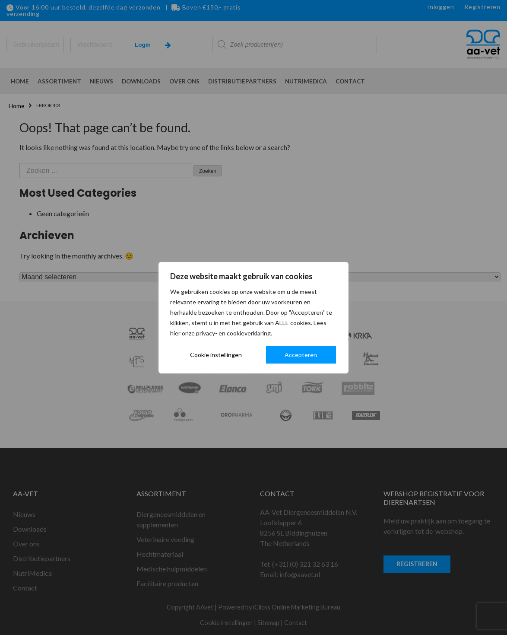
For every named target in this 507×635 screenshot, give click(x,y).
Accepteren (301, 354)
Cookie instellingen (216, 354)
